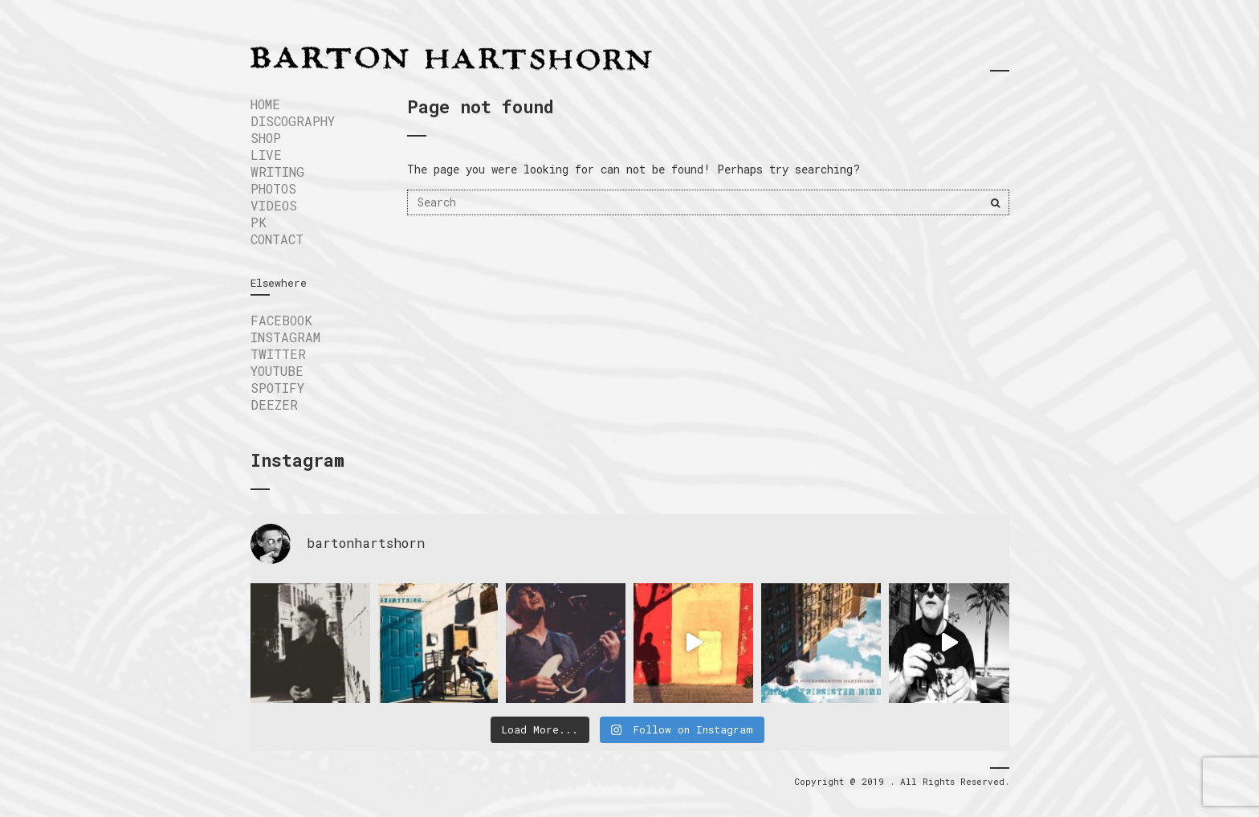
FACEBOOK (281, 320)
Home (265, 104)
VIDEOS (274, 205)
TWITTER (278, 353)
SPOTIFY (277, 387)
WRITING (277, 171)
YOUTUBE (277, 370)
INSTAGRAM (285, 337)
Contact (277, 239)
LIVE (266, 154)
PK (259, 222)
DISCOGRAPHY (293, 120)
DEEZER (274, 404)
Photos (273, 188)
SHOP (266, 137)
